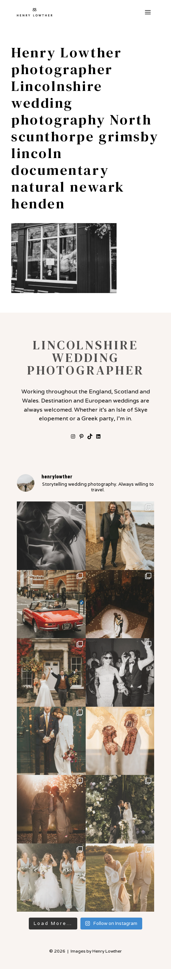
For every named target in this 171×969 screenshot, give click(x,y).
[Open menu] (147, 12)
